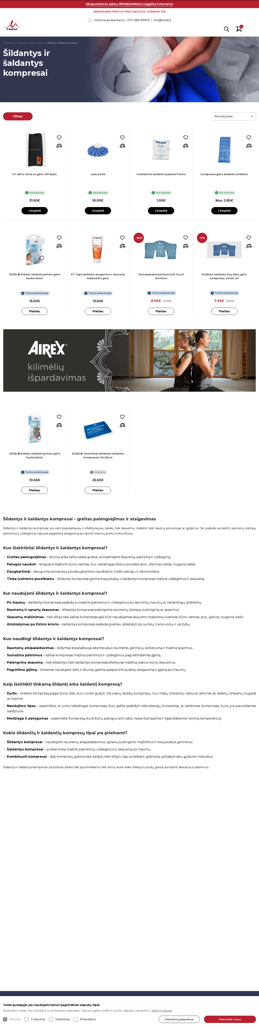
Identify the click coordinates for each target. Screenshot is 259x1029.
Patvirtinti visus (228, 1019)
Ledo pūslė (98, 174)
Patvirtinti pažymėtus (174, 1019)
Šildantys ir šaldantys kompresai (62, 43)
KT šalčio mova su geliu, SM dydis (35, 174)
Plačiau (34, 311)
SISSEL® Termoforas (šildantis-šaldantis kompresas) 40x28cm (98, 455)
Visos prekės (21, 43)
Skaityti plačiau (161, 1010)
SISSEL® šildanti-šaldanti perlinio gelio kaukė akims (34, 455)
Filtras (17, 116)
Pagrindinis (8, 43)
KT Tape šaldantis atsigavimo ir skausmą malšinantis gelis (98, 276)
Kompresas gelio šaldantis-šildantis (224, 174)
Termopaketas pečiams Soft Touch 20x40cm (161, 276)
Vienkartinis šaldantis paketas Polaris (161, 174)
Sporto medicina (37, 43)
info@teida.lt (162, 20)
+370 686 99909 (138, 20)
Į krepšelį (35, 210)
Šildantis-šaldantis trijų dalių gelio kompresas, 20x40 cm (224, 276)
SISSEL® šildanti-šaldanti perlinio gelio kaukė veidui (34, 276)
